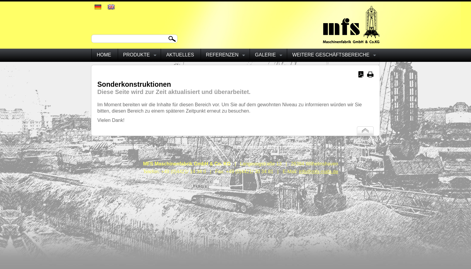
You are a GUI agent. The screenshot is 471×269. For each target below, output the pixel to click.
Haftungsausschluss (254, 147)
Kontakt (142, 147)
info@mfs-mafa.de (318, 171)
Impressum (176, 147)
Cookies (338, 147)
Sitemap (210, 147)
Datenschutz (302, 147)
